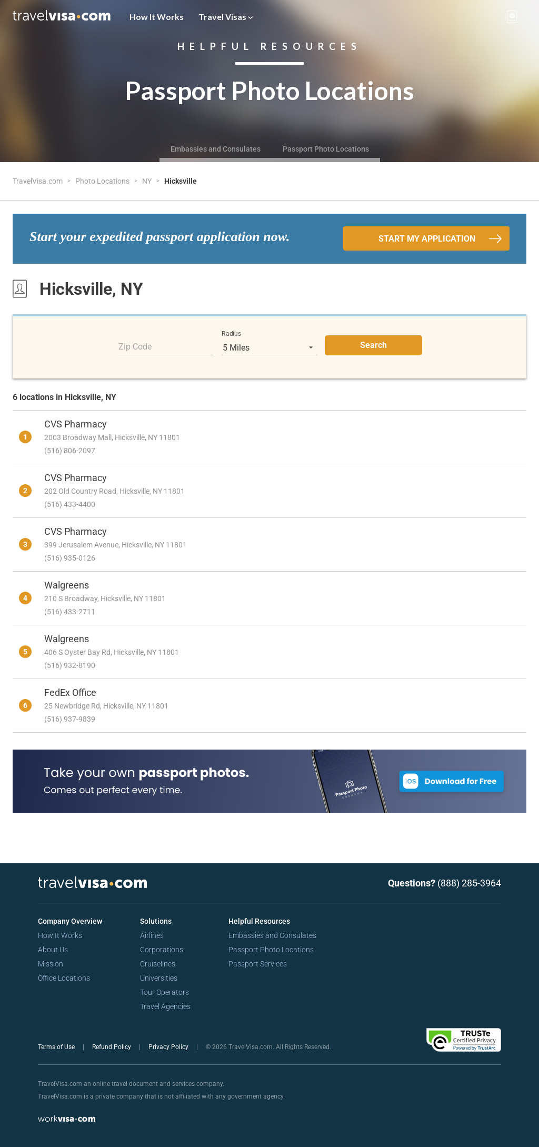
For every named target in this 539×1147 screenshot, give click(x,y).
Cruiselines (157, 964)
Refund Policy (112, 1047)
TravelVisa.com (38, 181)
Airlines (152, 935)
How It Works (156, 17)
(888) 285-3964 (469, 883)
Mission (50, 964)
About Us (53, 949)
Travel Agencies (165, 1006)
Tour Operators (164, 992)
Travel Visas (225, 17)
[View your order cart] (512, 17)
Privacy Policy (169, 1047)
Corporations (161, 949)
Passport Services (257, 964)
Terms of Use (57, 1047)
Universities (158, 978)
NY (147, 181)
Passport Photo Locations (326, 149)
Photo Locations (103, 181)
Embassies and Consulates (216, 149)
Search (373, 345)
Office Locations (64, 978)
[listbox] (269, 347)
